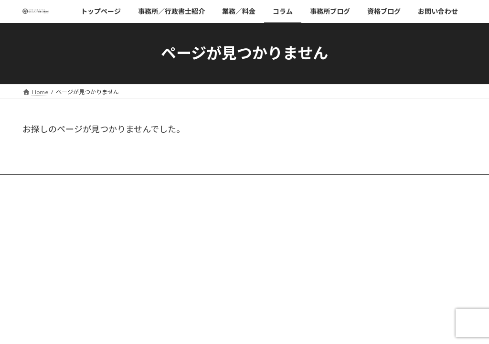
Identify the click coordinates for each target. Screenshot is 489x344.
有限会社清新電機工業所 (368, 237)
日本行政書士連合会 (362, 250)
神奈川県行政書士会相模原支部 (377, 276)
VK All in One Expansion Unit (306, 320)
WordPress (193, 320)
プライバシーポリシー (365, 225)
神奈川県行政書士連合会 (368, 263)
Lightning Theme (242, 320)
